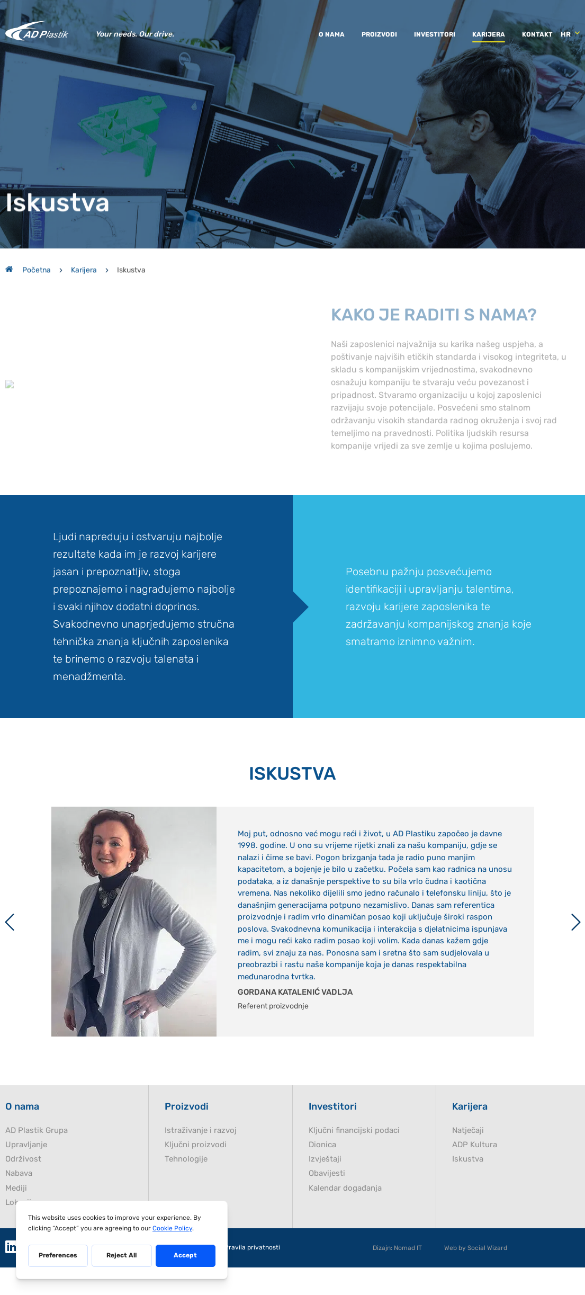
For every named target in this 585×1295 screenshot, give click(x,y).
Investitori (434, 33)
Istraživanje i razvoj (201, 1159)
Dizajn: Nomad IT (397, 1277)
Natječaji (468, 1159)
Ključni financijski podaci (354, 1159)
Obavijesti (327, 1202)
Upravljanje (26, 1173)
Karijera (488, 33)
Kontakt (537, 33)
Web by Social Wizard (475, 1277)
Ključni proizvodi (196, 1173)
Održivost (23, 1188)
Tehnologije (186, 1188)
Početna (28, 254)
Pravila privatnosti (252, 1276)
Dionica (322, 1173)
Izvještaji (325, 1188)
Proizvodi (379, 33)
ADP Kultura (474, 1173)
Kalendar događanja (345, 1217)
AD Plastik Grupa (36, 1159)
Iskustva (467, 1188)
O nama (332, 33)
